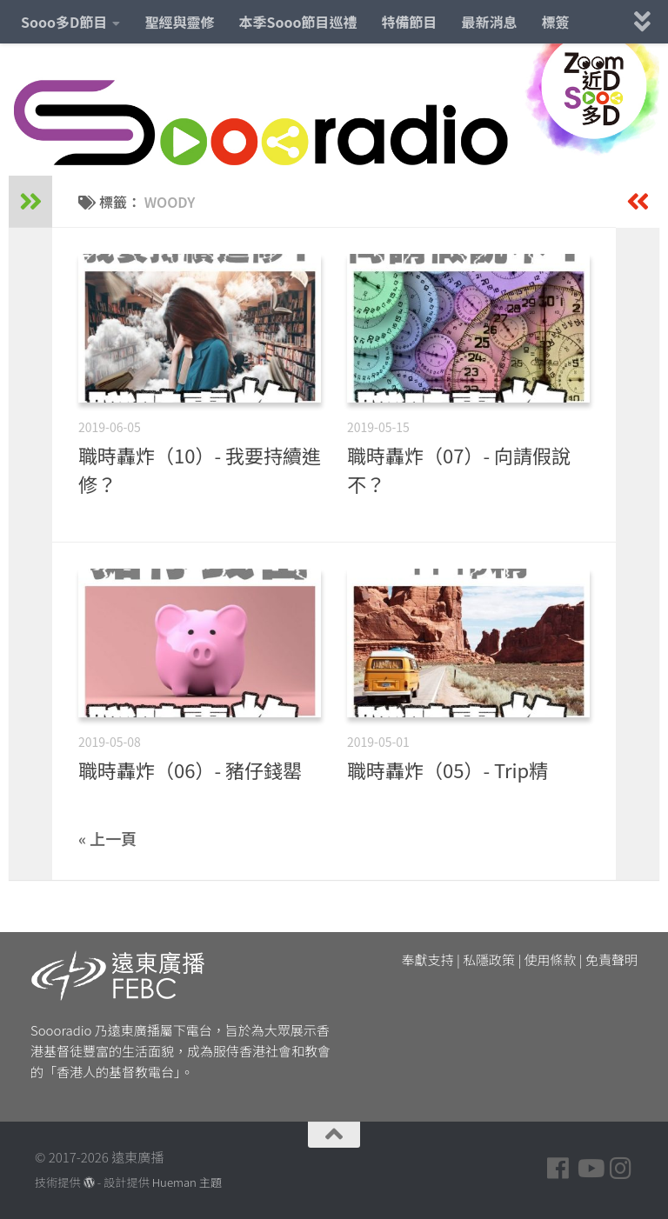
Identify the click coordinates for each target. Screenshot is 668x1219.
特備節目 (410, 21)
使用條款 (550, 959)
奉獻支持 (428, 959)
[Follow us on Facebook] (558, 1168)
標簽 (556, 21)
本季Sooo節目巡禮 (297, 21)
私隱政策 (489, 959)
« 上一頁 (107, 838)
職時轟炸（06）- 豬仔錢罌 (190, 769)
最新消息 (490, 21)
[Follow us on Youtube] (590, 1168)
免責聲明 (611, 959)
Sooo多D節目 (64, 21)
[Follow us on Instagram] (621, 1168)
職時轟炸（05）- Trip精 (447, 769)
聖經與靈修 (179, 21)
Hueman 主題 (187, 1182)
